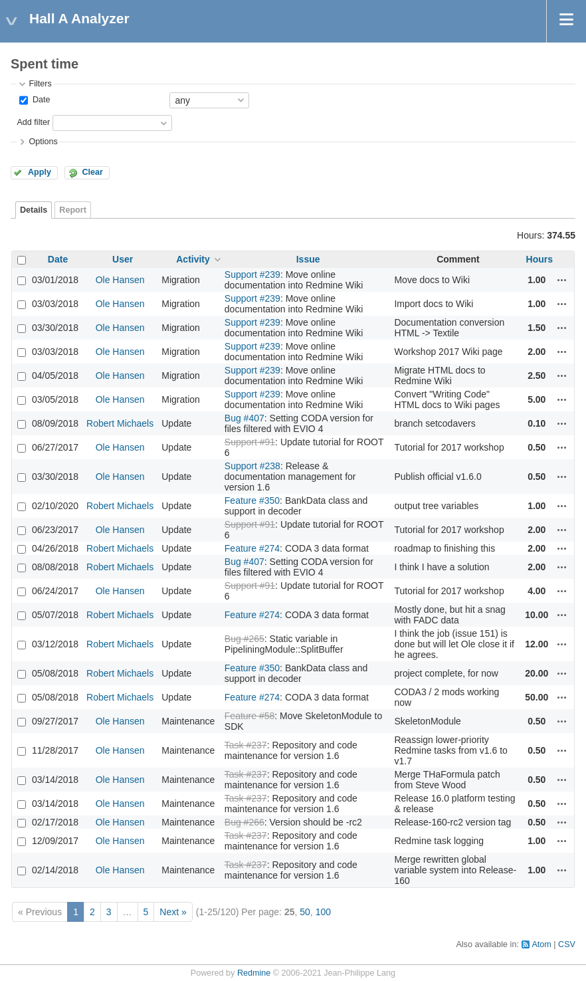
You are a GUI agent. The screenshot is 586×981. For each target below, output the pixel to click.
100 (323, 912)
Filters (40, 83)
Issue (308, 259)
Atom (541, 944)
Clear (92, 172)
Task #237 (246, 745)
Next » (172, 912)
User (122, 259)
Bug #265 (244, 638)
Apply (39, 172)
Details (33, 210)
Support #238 (252, 466)
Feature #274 (252, 548)
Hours (539, 259)
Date (40, 99)
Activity (193, 259)
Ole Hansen (120, 279)
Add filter (33, 122)
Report (72, 210)
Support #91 (250, 442)
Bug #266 (244, 822)
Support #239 (252, 274)
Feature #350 (252, 500)
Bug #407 (244, 418)
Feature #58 (250, 715)
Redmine (253, 973)
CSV (566, 944)
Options (43, 141)
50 (305, 912)
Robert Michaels (119, 423)
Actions (562, 279)
